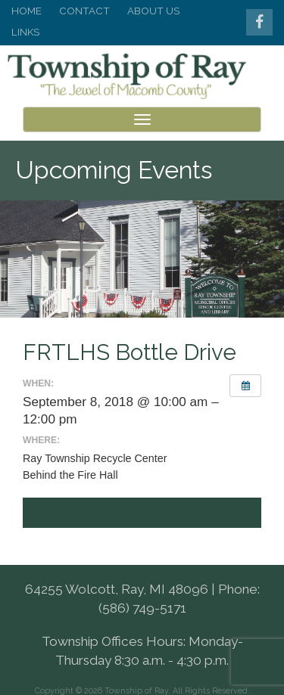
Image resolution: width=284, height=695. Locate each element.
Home (26, 11)
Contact (84, 11)
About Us (153, 11)
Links (25, 32)
